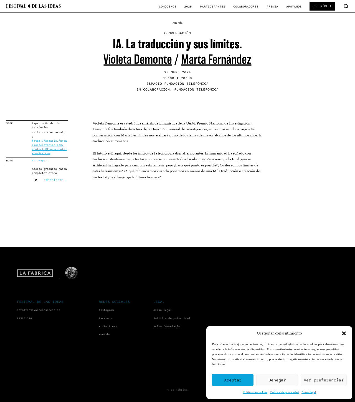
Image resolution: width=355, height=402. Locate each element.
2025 (188, 6)
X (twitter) (108, 326)
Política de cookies (255, 391)
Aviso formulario (166, 326)
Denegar (277, 380)
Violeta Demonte (137, 59)
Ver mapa (38, 160)
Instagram (106, 310)
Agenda (177, 22)
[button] (344, 333)
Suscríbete (322, 6)
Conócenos (167, 6)
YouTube (104, 334)
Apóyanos (294, 6)
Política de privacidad (284, 391)
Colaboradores (245, 6)
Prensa (272, 6)
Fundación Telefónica (196, 90)
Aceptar (233, 380)
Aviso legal (308, 391)
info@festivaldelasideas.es (38, 310)
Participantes (212, 6)
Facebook (105, 318)
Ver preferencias (324, 380)
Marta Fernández (216, 59)
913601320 (24, 318)
